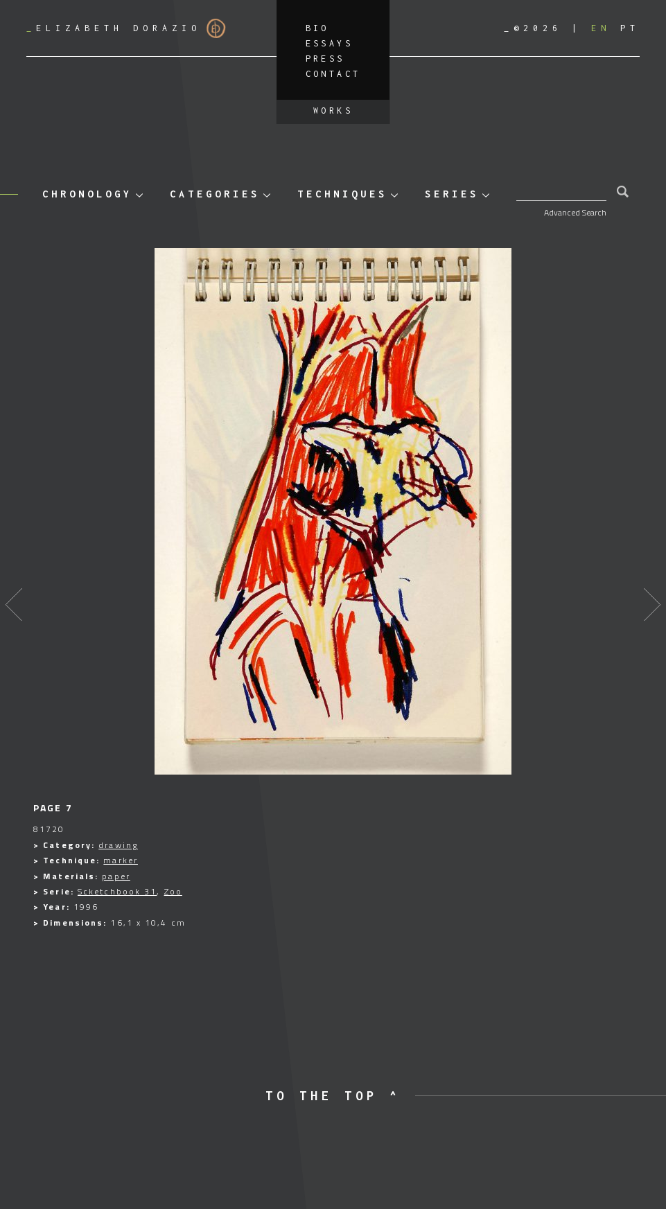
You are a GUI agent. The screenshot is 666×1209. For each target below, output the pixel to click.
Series (452, 194)
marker (120, 860)
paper (116, 876)
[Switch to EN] (601, 28)
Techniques (342, 194)
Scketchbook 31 (117, 891)
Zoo (173, 891)
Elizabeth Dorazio (126, 28)
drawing (118, 844)
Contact (333, 74)
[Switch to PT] (630, 28)
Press (325, 58)
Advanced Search (575, 212)
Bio (317, 28)
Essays (329, 43)
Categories (215, 194)
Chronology (87, 194)
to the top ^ (333, 1095)
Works (333, 110)
